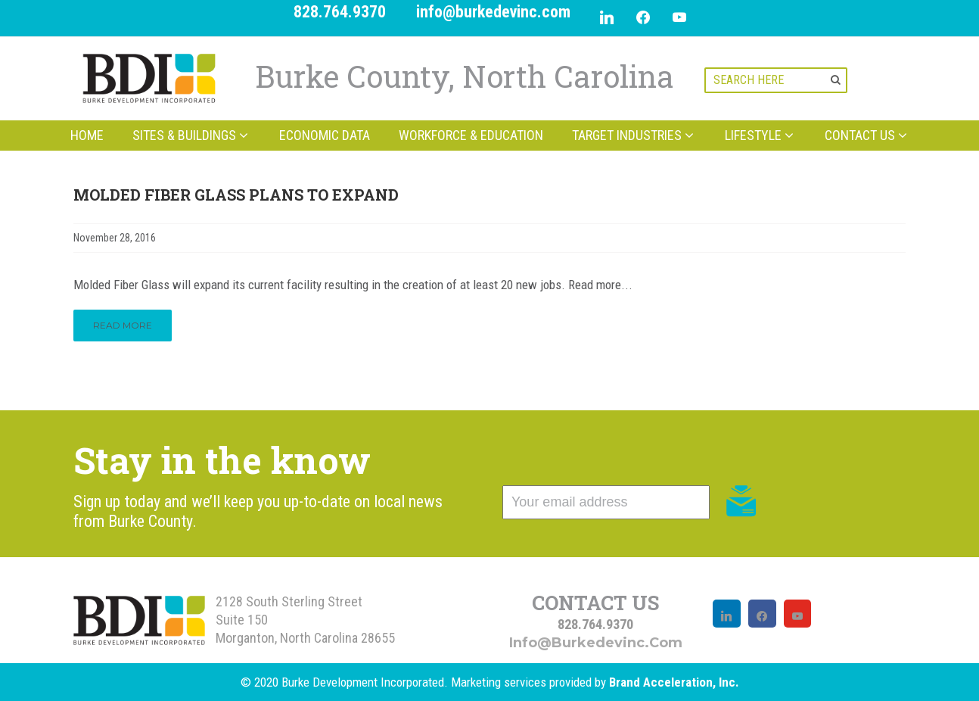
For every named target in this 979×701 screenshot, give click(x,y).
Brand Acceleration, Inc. (674, 682)
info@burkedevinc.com (493, 11)
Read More (122, 325)
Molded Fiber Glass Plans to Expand (236, 194)
